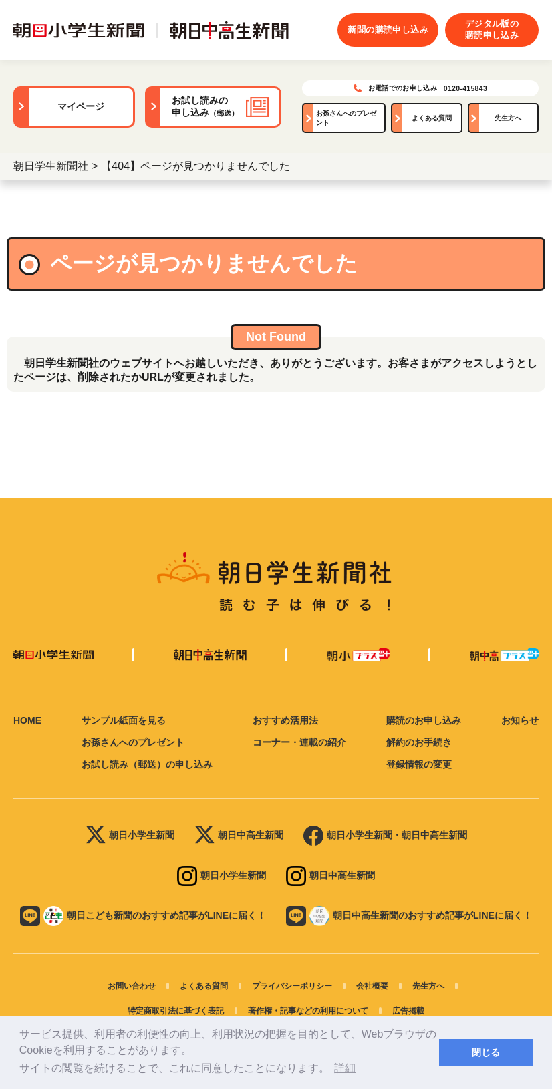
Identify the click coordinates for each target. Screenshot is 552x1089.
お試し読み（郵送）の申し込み (147, 764)
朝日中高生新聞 (238, 836)
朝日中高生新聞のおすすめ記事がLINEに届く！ (409, 916)
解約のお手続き (419, 742)
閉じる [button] (486, 1052)
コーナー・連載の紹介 (299, 742)
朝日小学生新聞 (130, 836)
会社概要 (372, 986)
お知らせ (520, 720)
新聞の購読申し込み (388, 30)
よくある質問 (432, 118)
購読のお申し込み (423, 720)
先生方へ (508, 118)
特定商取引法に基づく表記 (176, 1011)
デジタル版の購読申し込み (492, 29)
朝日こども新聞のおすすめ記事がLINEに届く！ (143, 916)
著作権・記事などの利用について (308, 1011)
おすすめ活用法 (285, 720)
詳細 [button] (345, 1068)
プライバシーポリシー (292, 986)
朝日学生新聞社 (50, 166)
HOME (27, 720)
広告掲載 (408, 1011)
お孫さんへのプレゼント (346, 118)
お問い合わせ (132, 986)
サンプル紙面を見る (124, 720)
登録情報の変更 (419, 764)
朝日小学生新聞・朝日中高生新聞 (385, 836)
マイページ (80, 107)
